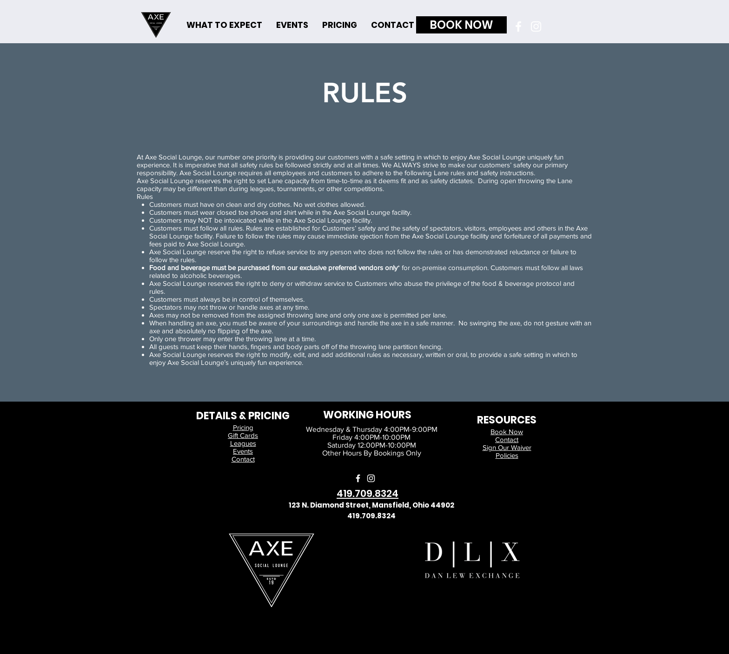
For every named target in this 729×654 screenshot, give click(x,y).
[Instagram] (536, 26)
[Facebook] (518, 26)
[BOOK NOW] (461, 24)
